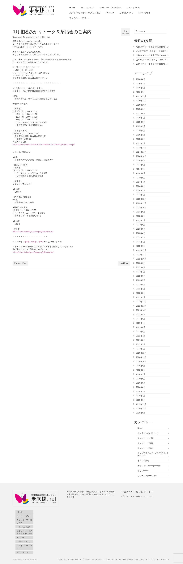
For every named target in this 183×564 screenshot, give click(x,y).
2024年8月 (140, 165)
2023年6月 (140, 225)
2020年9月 (140, 366)
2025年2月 (140, 139)
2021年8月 (140, 319)
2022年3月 (140, 289)
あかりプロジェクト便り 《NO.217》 (153, 51)
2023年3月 (140, 237)
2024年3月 (140, 186)
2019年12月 (141, 404)
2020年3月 (140, 391)
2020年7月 (140, 374)
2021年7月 (140, 323)
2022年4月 (140, 284)
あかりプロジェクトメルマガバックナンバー (153, 454)
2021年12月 (141, 301)
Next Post (124, 263)
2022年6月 (140, 276)
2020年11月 (141, 357)
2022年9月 (140, 263)
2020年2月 (140, 396)
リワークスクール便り (147, 475)
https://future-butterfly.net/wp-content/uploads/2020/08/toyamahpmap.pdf (44, 144)
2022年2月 (140, 293)
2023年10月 (141, 207)
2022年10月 (141, 259)
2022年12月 (141, 250)
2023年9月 (140, 212)
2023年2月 (140, 242)
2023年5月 (140, 229)
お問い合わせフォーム (34, 241)
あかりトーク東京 (145, 443)
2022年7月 (140, 272)
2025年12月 (141, 96)
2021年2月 (140, 344)
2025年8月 (140, 113)
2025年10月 (141, 105)
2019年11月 (141, 408)
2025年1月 (140, 143)
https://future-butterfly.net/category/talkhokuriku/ (33, 232)
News (140, 428)
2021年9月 (140, 314)
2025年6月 (140, 122)
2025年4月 (140, 130)
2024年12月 (141, 148)
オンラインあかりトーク (148, 433)
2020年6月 (140, 378)
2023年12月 (141, 199)
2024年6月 (140, 173)
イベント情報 (143, 461)
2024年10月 (141, 156)
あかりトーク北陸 (38, 37)
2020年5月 (140, 383)
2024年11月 (141, 152)
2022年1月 (140, 297)
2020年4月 (140, 387)
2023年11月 (141, 203)
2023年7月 (140, 220)
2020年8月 (140, 370)
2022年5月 (140, 280)
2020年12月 (141, 353)
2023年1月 (140, 246)
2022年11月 (141, 254)
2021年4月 (140, 336)
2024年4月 (140, 182)
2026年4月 (140, 79)
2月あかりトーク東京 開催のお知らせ (152, 64)
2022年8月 (140, 267)
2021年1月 (140, 349)
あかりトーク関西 (145, 448)
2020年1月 (140, 400)
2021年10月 (141, 310)
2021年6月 (140, 327)
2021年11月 (141, 306)
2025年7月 (140, 118)
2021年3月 (140, 340)
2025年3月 (140, 135)
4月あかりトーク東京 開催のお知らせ (152, 47)
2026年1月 (140, 92)
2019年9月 (140, 413)
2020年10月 (141, 361)
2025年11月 (141, 100)
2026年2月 (140, 88)
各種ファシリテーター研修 (149, 466)
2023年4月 (140, 233)
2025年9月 (140, 109)
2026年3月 (140, 83)
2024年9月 (140, 160)
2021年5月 (140, 331)
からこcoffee (143, 470)
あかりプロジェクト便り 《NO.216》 (152, 59)
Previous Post (20, 263)
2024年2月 (140, 190)
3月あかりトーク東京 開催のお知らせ (152, 55)
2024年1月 (140, 195)
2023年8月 (140, 216)
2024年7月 (140, 169)
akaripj (18, 37)
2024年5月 (140, 177)
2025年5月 (140, 126)
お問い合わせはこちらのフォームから (137, 496)
